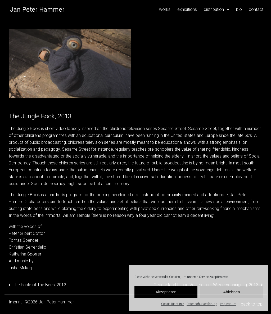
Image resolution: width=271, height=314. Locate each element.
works (164, 9)
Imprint (15, 301)
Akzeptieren (165, 292)
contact (256, 9)
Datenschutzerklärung (202, 304)
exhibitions (187, 9)
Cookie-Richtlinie (172, 304)
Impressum (228, 304)
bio (239, 9)
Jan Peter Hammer (37, 9)
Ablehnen (231, 292)
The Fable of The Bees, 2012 (39, 284)
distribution (214, 9)
